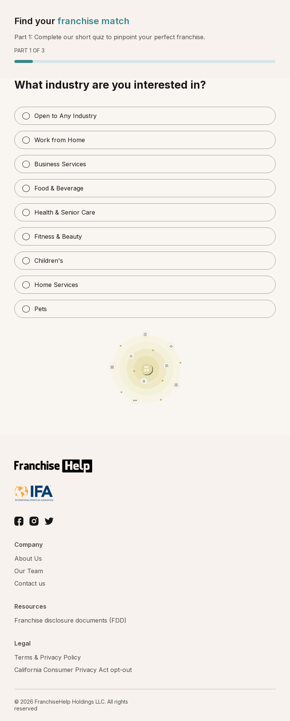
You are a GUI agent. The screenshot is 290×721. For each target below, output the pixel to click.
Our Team (28, 571)
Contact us (29, 583)
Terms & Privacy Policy (47, 657)
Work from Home (53, 140)
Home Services (50, 284)
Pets (34, 309)
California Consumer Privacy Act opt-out (73, 669)
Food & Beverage (52, 188)
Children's (42, 260)
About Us (28, 558)
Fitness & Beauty (52, 236)
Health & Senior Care (58, 212)
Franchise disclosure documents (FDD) (70, 620)
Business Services (54, 164)
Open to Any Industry (59, 116)
